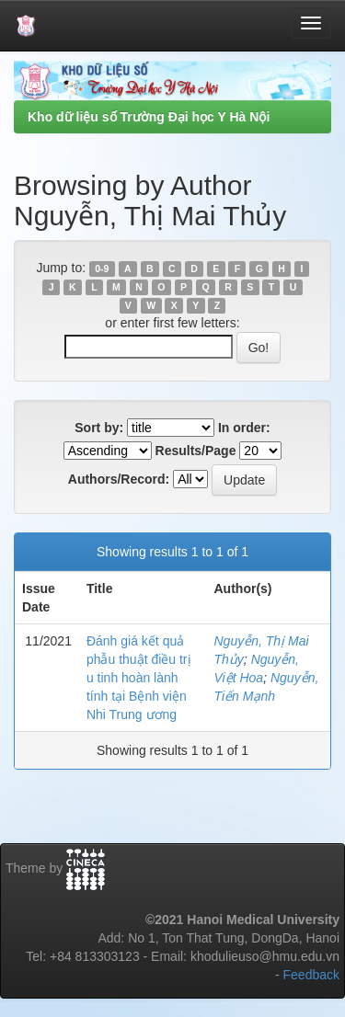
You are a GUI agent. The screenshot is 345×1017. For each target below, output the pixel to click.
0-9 (102, 268)
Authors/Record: (118, 479)
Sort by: (99, 427)
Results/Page (195, 450)
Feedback (311, 974)
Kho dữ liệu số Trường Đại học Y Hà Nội (149, 116)
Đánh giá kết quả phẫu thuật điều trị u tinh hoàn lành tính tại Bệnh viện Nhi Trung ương (138, 678)
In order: (244, 427)
